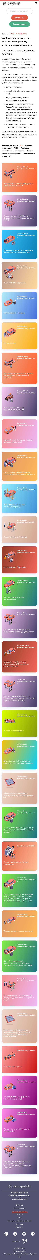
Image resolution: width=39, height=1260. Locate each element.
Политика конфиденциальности (19, 1221)
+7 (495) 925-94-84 (19, 1193)
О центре (19, 1205)
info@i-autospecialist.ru (19, 1195)
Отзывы (19, 1214)
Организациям (19, 24)
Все (21, 145)
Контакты (19, 1227)
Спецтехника (19, 151)
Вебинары (19, 17)
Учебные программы (19, 11)
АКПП (16, 148)
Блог (19, 1218)
